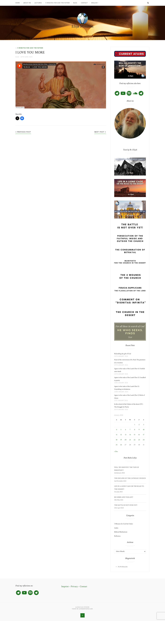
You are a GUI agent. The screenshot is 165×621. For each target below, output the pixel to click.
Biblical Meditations (120, 532)
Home (18, 3)
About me (27, 3)
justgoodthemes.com (86, 609)
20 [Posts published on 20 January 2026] (125, 440)
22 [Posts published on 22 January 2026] (134, 440)
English (94, 3)
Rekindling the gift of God (122, 354)
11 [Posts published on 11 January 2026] (116, 435)
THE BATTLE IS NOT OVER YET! (125, 505)
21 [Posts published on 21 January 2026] (130, 440)
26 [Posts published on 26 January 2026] (121, 445)
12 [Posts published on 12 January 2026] (121, 435)
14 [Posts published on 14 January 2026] (130, 435)
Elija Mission (82, 26)
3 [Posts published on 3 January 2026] (143, 425)
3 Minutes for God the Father (57, 3)
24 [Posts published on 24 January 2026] (143, 440)
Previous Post (23, 132)
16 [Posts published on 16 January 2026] (139, 435)
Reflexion (117, 536)
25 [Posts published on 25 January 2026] (116, 445)
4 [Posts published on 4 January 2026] (116, 430)
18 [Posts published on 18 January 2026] (116, 440)
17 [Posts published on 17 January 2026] (143, 435)
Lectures (38, 3)
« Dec (116, 451)
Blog (75, 3)
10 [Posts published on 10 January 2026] (143, 430)
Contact (84, 3)
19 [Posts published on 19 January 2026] (121, 440)
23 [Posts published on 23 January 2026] (139, 440)
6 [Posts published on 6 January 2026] (125, 430)
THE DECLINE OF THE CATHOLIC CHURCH (130, 478)
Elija (17, 57)
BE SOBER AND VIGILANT (123, 497)
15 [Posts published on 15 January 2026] (134, 435)
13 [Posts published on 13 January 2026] (125, 435)
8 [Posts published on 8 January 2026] (134, 430)
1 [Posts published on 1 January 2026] (134, 425)
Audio (116, 528)
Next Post (100, 132)
